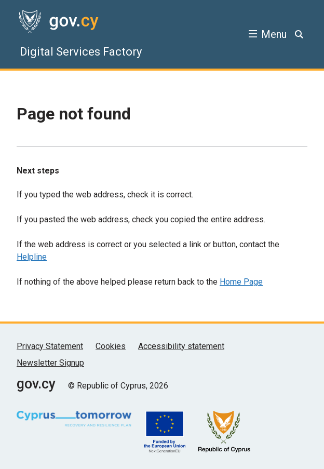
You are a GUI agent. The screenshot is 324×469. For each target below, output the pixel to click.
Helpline (32, 257)
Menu (274, 34)
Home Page (241, 282)
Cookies (111, 346)
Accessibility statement (181, 346)
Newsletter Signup (50, 363)
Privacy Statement (50, 346)
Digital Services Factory (81, 51)
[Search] (299, 34)
